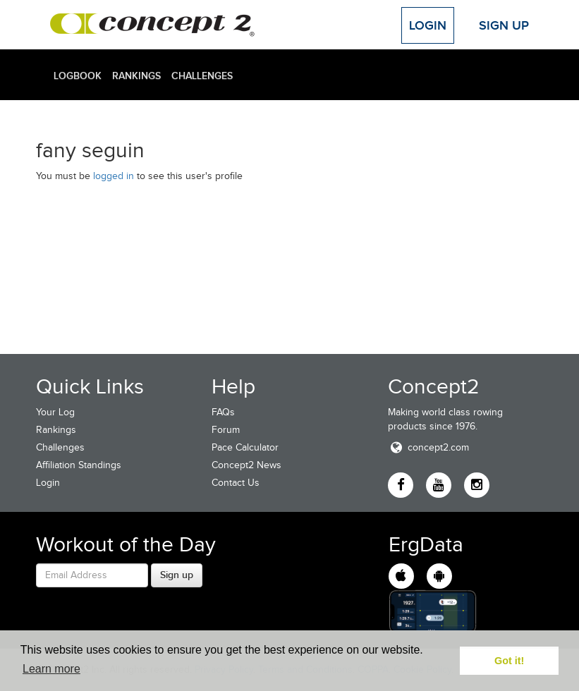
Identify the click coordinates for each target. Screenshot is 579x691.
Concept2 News (246, 465)
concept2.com (428, 447)
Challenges (202, 75)
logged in (113, 176)
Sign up (176, 574)
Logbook (78, 75)
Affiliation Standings (78, 465)
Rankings (136, 75)
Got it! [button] (509, 660)
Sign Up (504, 25)
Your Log (55, 412)
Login (427, 25)
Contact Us (236, 482)
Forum (226, 429)
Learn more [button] (51, 669)
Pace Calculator (245, 447)
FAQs (223, 412)
